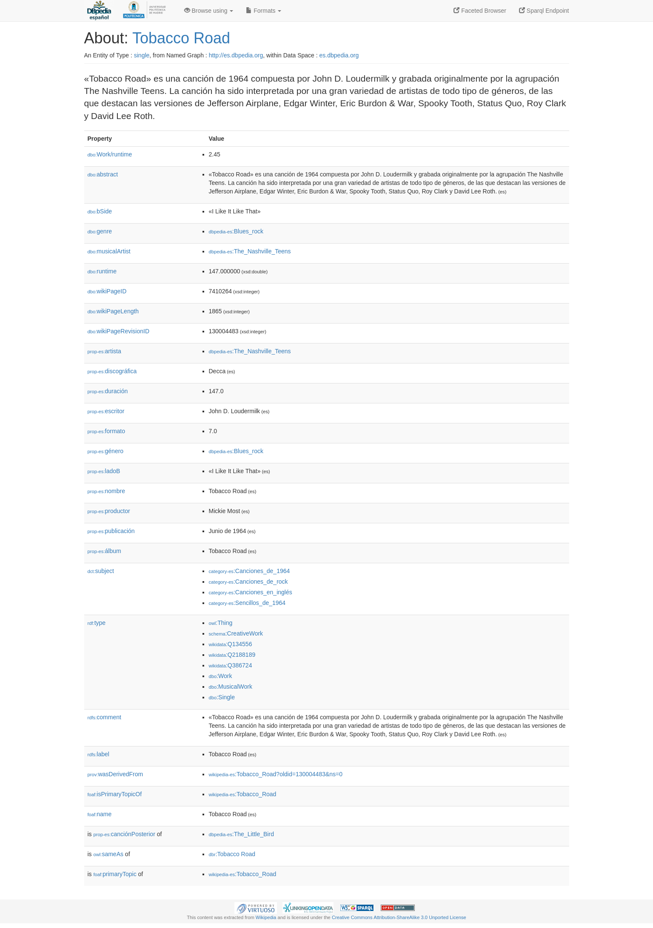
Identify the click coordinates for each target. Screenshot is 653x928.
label (98, 754)
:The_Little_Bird (241, 834)
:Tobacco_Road (243, 794)
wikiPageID (107, 291)
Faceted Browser (479, 10)
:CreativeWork (236, 633)
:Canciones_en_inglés (250, 592)
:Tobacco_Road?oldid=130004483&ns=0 (276, 774)
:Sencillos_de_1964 (247, 602)
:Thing (221, 622)
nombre (106, 491)
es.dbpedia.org (339, 55)
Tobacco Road (181, 38)
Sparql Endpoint (544, 10)
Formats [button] (263, 10)
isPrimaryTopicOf (115, 794)
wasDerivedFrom (115, 774)
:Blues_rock (236, 231)
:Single (222, 697)
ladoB (104, 471)
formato (106, 431)
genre (100, 231)
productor (109, 511)
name (100, 814)
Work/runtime (110, 154)
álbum (104, 551)
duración (108, 391)
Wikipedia (266, 917)
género (106, 451)
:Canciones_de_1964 (249, 571)
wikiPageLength (113, 311)
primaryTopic (115, 874)
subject (101, 571)
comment (104, 717)
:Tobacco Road (232, 854)
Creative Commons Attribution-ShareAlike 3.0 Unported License (399, 917)
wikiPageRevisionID (119, 331)
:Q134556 (230, 644)
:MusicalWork (230, 686)
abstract (103, 174)
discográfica (112, 371)
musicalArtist (109, 251)
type (97, 622)
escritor (106, 411)
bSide (100, 211)
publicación (111, 531)
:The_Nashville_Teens (250, 251)
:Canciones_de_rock (248, 581)
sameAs (108, 854)
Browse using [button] (209, 10)
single (142, 55)
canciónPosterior (124, 834)
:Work (220, 676)
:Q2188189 (232, 654)
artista (104, 351)
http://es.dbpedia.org (236, 55)
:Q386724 (230, 665)
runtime (102, 271)
